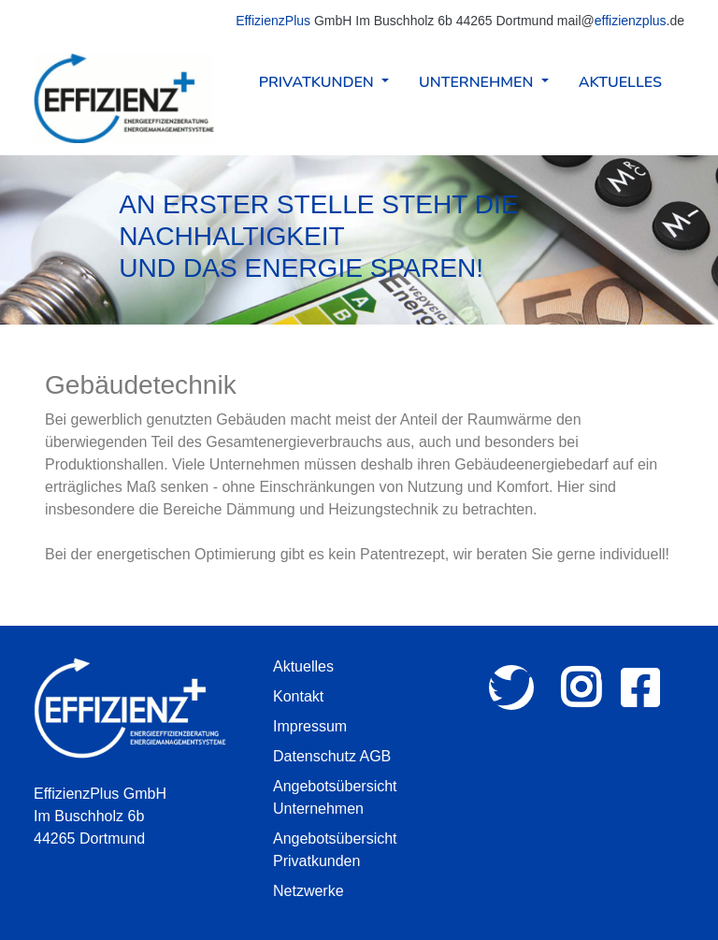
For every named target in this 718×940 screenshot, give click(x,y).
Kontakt (298, 696)
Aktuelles (620, 82)
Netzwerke (308, 891)
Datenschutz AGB (332, 756)
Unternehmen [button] (478, 82)
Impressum (310, 726)
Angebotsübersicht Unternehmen (335, 797)
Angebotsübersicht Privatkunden (335, 850)
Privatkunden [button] (318, 82)
